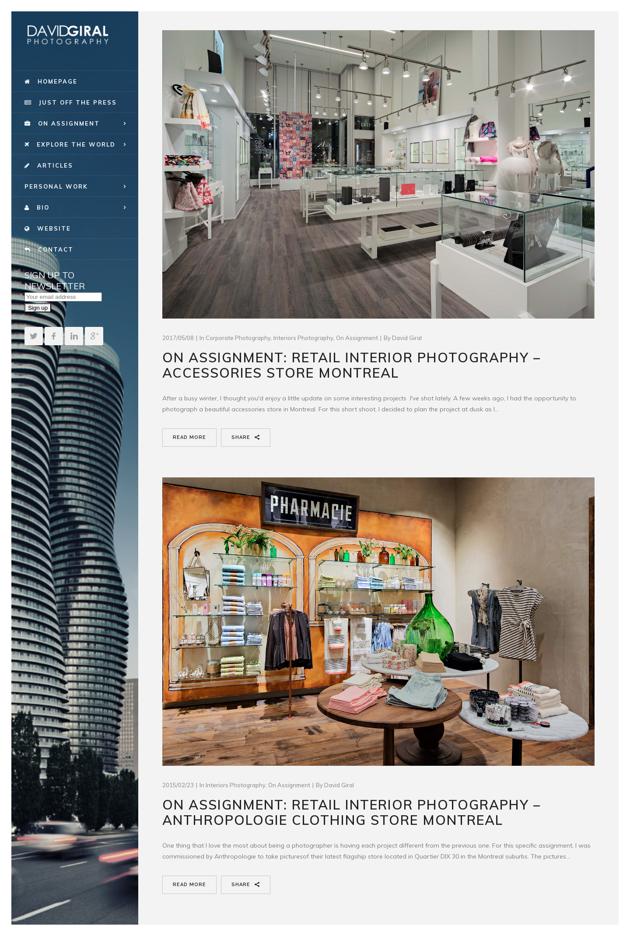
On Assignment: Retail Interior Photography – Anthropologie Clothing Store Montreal (351, 812)
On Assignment (357, 337)
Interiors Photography (303, 337)
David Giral (407, 337)
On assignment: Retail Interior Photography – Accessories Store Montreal (351, 365)
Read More (189, 437)
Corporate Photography (238, 337)
